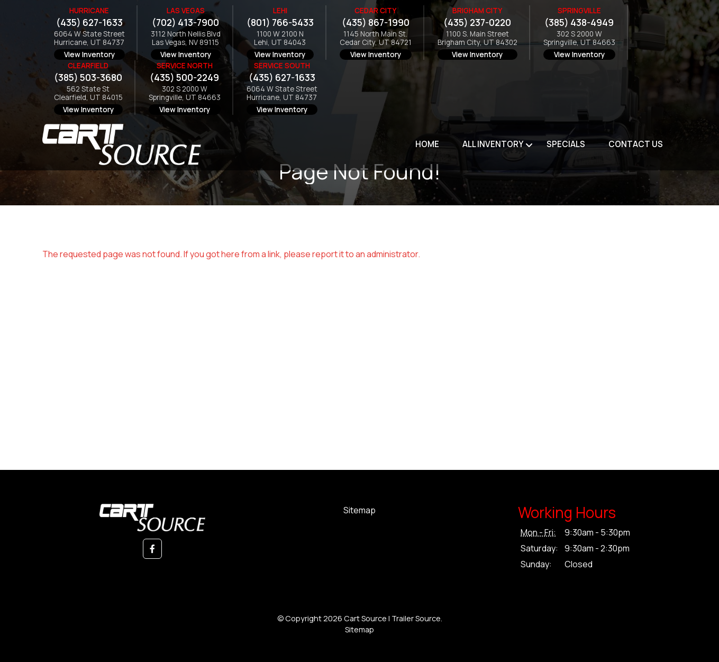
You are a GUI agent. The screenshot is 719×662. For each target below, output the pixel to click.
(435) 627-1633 (89, 22)
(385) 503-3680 (88, 77)
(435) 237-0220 (477, 22)
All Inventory (492, 144)
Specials (566, 144)
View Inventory (89, 54)
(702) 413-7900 (185, 22)
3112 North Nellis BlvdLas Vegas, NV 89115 (186, 38)
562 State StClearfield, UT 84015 (88, 93)
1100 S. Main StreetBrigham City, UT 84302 (477, 38)
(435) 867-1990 (375, 22)
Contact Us (635, 144)
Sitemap (359, 510)
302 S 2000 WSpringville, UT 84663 (579, 38)
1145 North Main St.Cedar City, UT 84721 (376, 38)
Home (427, 144)
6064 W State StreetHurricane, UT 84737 (89, 38)
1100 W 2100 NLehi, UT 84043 (280, 38)
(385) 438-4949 (579, 22)
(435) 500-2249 (184, 77)
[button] (152, 549)
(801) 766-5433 (280, 22)
